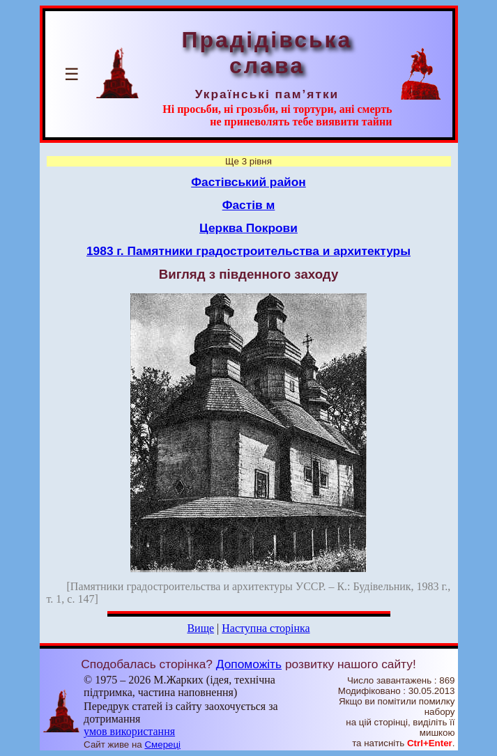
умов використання (129, 731)
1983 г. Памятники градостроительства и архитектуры (248, 251)
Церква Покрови (248, 228)
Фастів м (248, 205)
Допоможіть (249, 664)
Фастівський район (248, 182)
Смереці (162, 744)
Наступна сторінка (265, 628)
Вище (200, 628)
